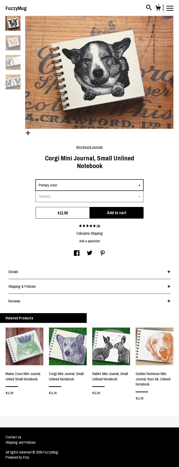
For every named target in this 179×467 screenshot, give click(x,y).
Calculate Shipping (89, 233)
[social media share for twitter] (89, 253)
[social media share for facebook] (76, 253)
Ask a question (89, 241)
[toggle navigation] (169, 7)
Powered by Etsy (17, 457)
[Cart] (158, 8)
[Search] (149, 8)
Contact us (13, 437)
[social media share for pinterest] (102, 253)
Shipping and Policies (21, 442)
